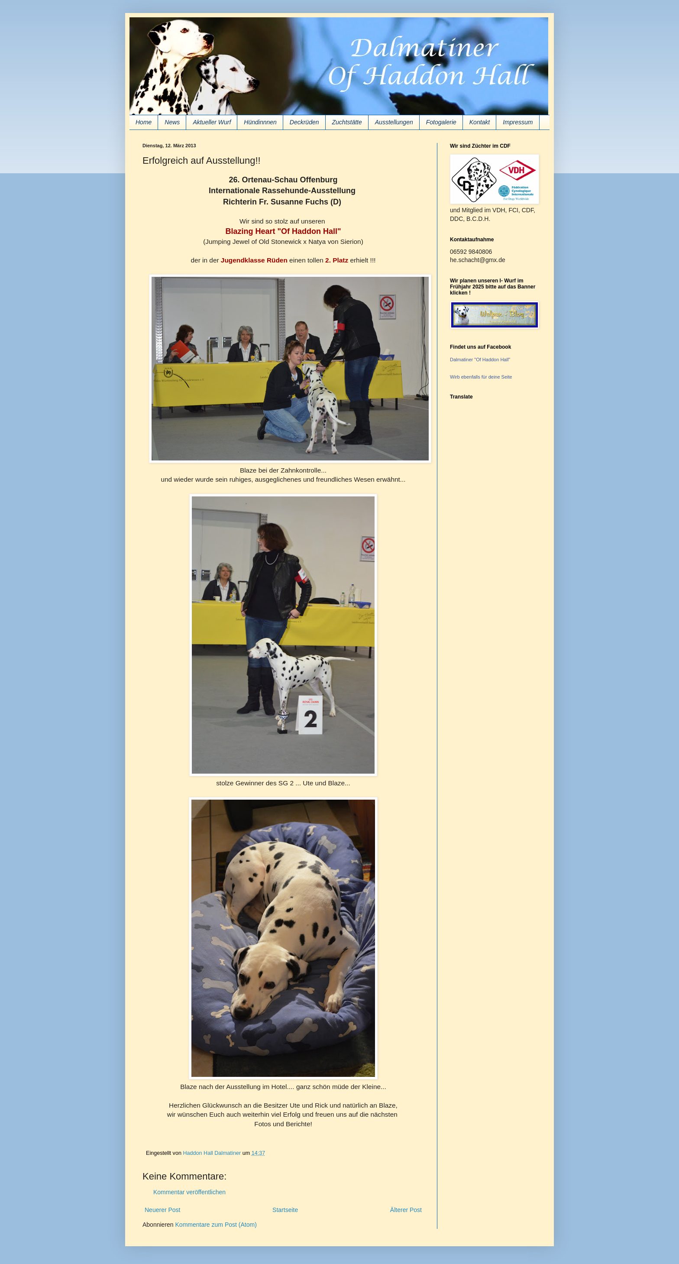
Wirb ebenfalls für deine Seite (481, 376)
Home (144, 122)
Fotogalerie (441, 122)
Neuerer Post (162, 1209)
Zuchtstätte (347, 122)
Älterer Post (406, 1209)
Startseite (285, 1209)
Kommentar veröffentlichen (189, 1192)
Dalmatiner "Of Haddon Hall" (480, 359)
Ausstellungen (394, 122)
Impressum (518, 122)
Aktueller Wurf (212, 122)
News (172, 122)
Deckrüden (304, 122)
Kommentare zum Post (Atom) (216, 1224)
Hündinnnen (260, 122)
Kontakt (479, 122)
